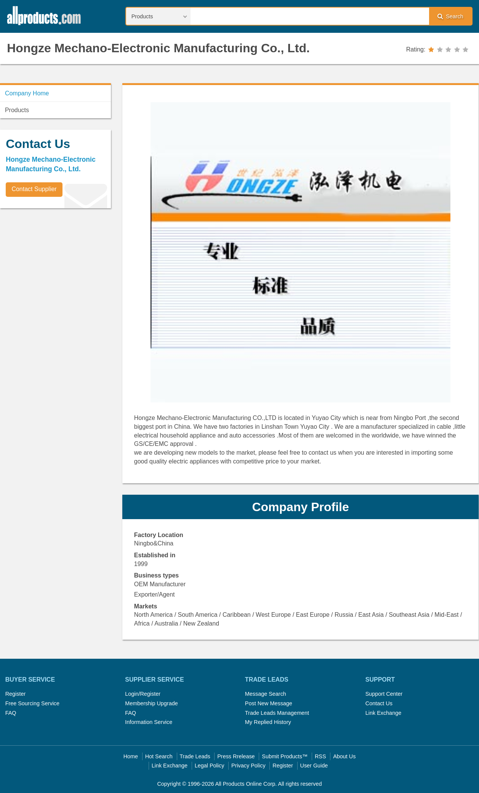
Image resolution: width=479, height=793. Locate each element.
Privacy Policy (248, 765)
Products (17, 110)
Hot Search (159, 756)
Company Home (27, 93)
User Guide (314, 765)
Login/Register (142, 694)
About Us (344, 756)
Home (130, 756)
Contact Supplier (33, 189)
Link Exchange (383, 713)
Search (450, 16)
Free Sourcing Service (32, 703)
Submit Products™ (285, 756)
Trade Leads (194, 756)
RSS (320, 756)
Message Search (265, 694)
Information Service (148, 722)
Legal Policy (209, 765)
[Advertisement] (57, 267)
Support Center (384, 694)
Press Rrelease (236, 756)
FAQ (10, 713)
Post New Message (268, 703)
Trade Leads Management (277, 713)
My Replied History (268, 722)
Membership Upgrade (151, 703)
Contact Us (378, 703)
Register (15, 694)
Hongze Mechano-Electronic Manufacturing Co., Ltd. (158, 48)
